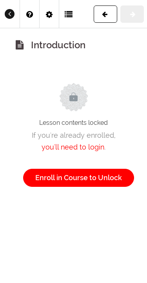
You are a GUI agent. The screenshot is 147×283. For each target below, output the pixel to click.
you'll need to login (73, 147)
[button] (69, 14)
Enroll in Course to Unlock (78, 177)
